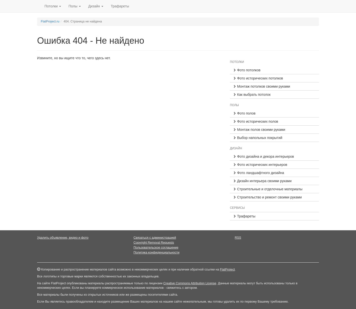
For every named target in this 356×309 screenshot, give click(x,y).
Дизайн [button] (95, 6)
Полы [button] (74, 6)
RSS (238, 237)
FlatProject (227, 269)
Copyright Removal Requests (154, 242)
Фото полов (244, 113)
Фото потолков (246, 70)
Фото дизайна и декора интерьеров (263, 156)
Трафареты (120, 6)
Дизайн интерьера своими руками (262, 181)
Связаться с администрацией (155, 237)
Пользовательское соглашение (156, 247)
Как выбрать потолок (251, 95)
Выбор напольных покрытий (257, 138)
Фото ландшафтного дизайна (258, 173)
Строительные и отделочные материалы (267, 189)
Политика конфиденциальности (156, 252)
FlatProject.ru (50, 21)
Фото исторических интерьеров (260, 165)
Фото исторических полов (255, 121)
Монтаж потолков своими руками (261, 86)
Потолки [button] (52, 6)
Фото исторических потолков (258, 78)
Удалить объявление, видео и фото (63, 237)
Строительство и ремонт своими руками (267, 197)
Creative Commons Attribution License (189, 283)
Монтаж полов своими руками (259, 130)
